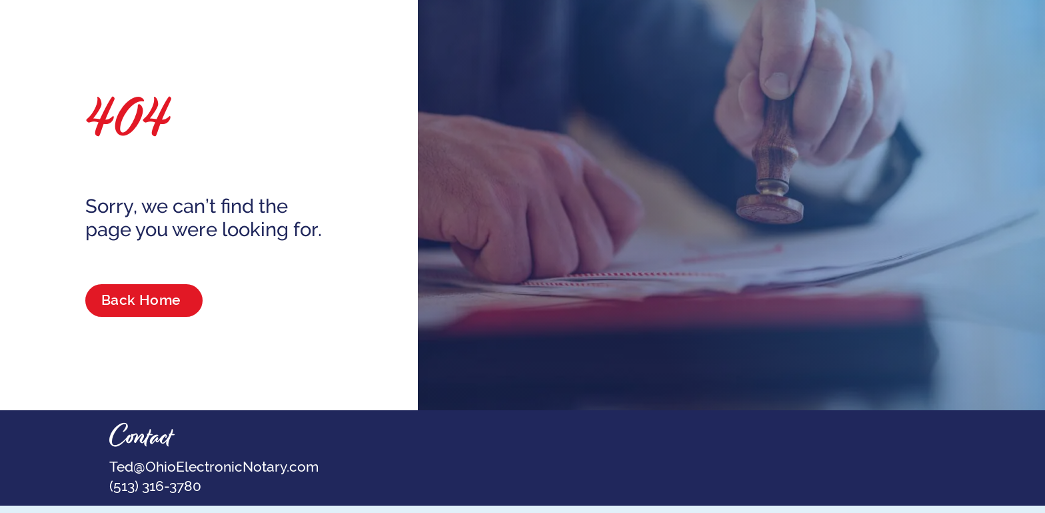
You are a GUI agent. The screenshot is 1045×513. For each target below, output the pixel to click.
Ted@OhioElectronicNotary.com (214, 466)
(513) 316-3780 (155, 486)
